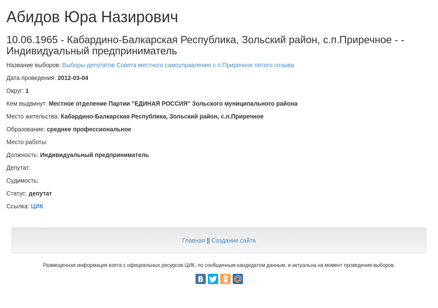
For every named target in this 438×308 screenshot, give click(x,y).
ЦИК (37, 206)
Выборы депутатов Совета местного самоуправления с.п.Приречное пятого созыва (178, 65)
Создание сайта (233, 240)
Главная (193, 240)
